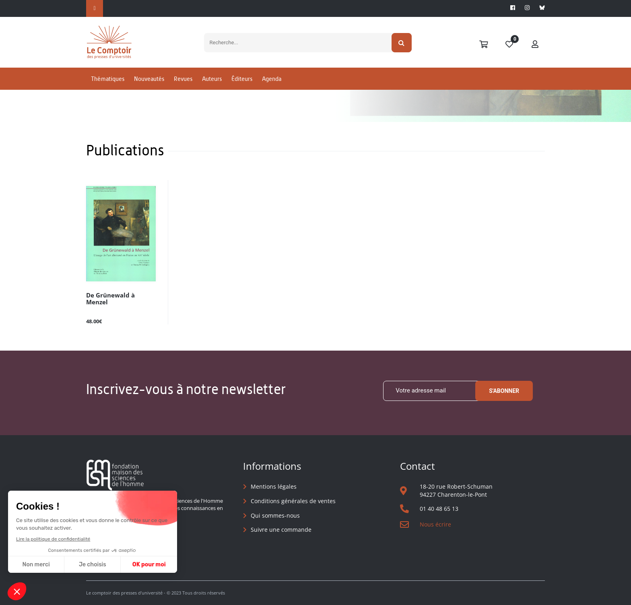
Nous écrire (435, 525)
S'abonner (504, 391)
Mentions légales (274, 487)
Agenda (271, 86)
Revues (183, 86)
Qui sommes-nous (275, 515)
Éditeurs (241, 86)
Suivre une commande (281, 530)
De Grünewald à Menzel (118, 295)
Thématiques (107, 86)
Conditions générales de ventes (293, 501)
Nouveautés (149, 86)
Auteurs (212, 86)
